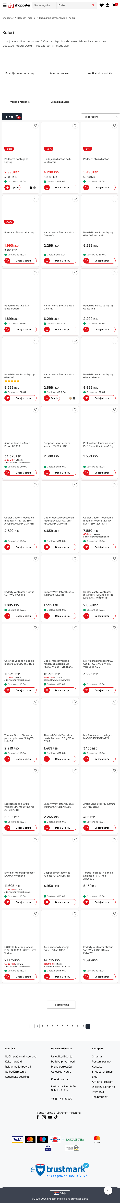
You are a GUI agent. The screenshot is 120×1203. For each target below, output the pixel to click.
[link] (107, 5)
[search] (76, 5)
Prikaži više (61, 1005)
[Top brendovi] (100, 1097)
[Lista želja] (101, 5)
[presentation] (60, 5)
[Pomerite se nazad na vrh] (108, 1190)
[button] (44, 5)
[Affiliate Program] (102, 1082)
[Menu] (6, 5)
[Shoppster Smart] (102, 1071)
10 (83, 1026)
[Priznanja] (98, 1092)
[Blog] (95, 1076)
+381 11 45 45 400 (61, 1099)
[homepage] (19, 5)
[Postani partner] (102, 1061)
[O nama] (97, 1056)
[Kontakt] (97, 1066)
